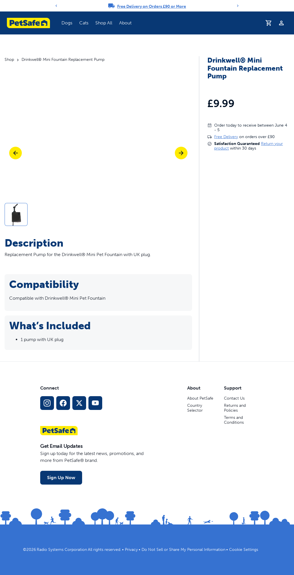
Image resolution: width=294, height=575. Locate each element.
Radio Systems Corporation (62, 549)
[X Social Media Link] (79, 403)
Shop (9, 59)
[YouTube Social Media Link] (95, 403)
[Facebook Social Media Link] (63, 403)
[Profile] (281, 23)
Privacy (131, 549)
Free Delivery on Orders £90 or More (151, 6)
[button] (98, 214)
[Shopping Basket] (268, 23)
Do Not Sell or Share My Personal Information (183, 549)
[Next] (237, 5)
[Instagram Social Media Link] (47, 403)
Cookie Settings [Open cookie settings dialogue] (243, 549)
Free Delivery (226, 136)
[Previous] (56, 5)
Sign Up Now (61, 477)
